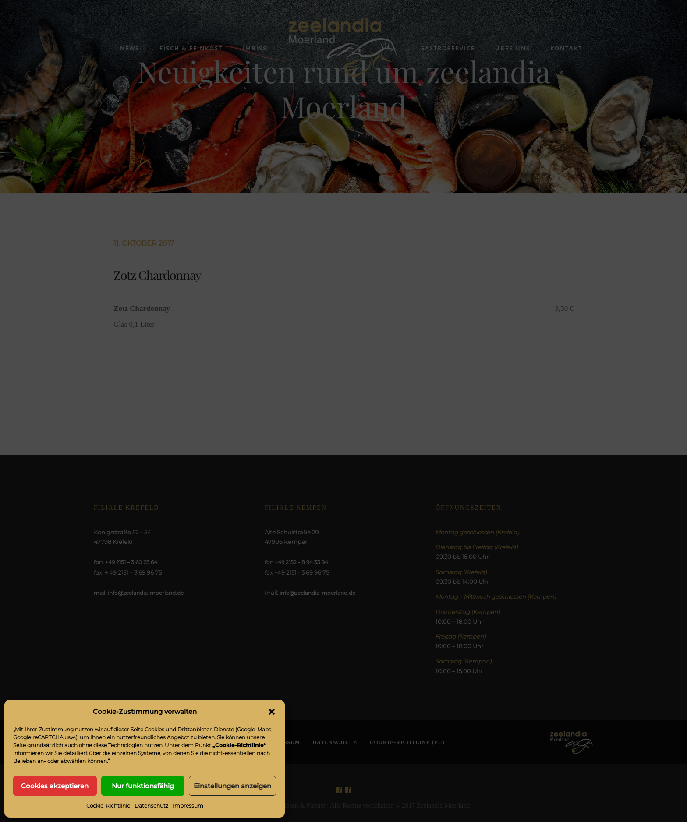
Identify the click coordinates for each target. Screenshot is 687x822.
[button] (271, 711)
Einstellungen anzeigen (232, 786)
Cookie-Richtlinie (108, 805)
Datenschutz (151, 805)
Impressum (188, 805)
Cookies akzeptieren (55, 786)
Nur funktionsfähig (143, 786)
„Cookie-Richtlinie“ (239, 745)
